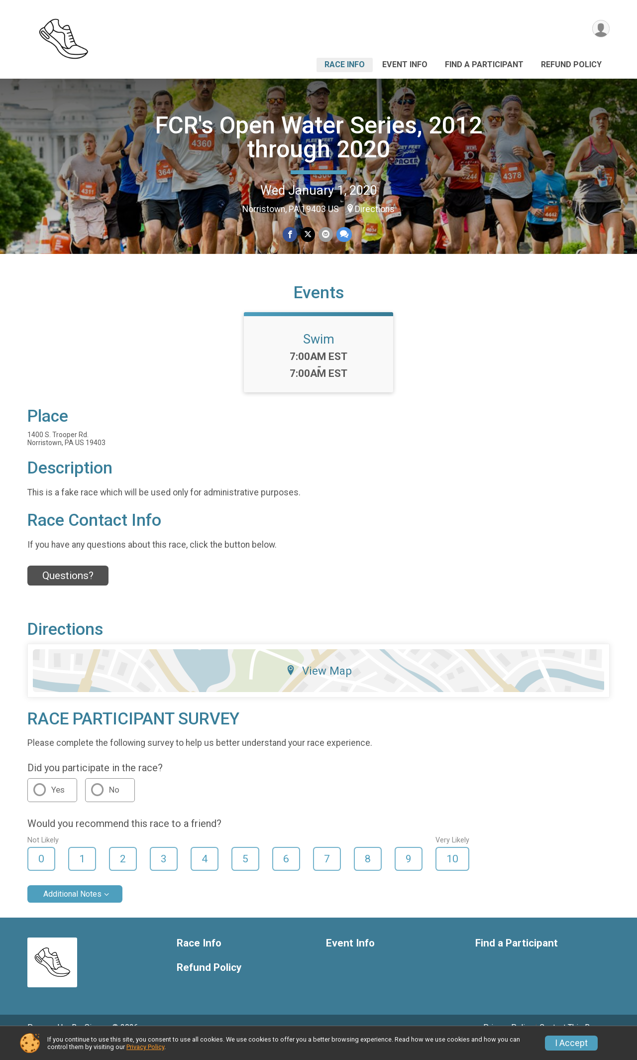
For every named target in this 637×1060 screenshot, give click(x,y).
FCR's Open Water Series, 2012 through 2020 (318, 137)
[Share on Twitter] (308, 235)
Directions (375, 209)
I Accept (571, 1043)
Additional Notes (72, 908)
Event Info (404, 64)
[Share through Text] (343, 235)
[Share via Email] (325, 235)
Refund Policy (571, 64)
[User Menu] (600, 29)
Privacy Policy (145, 1047)
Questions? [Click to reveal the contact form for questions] (68, 589)
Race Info (344, 64)
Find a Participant (484, 64)
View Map (319, 684)
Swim (318, 353)
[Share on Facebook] (290, 235)
